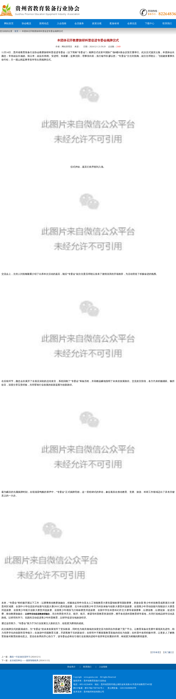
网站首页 (8, 23)
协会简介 (71, 667)
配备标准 (114, 23)
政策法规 (96, 23)
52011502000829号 (128, 688)
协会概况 (26, 23)
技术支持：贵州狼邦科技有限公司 (88, 692)
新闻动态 (44, 23)
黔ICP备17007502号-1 (94, 688)
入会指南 (61, 23)
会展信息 (132, 23)
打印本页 (156, 652)
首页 (16, 31)
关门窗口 (168, 652)
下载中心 (149, 23)
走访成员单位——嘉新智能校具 (24, 660)
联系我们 (167, 23)
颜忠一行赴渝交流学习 (20, 657)
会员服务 (79, 23)
